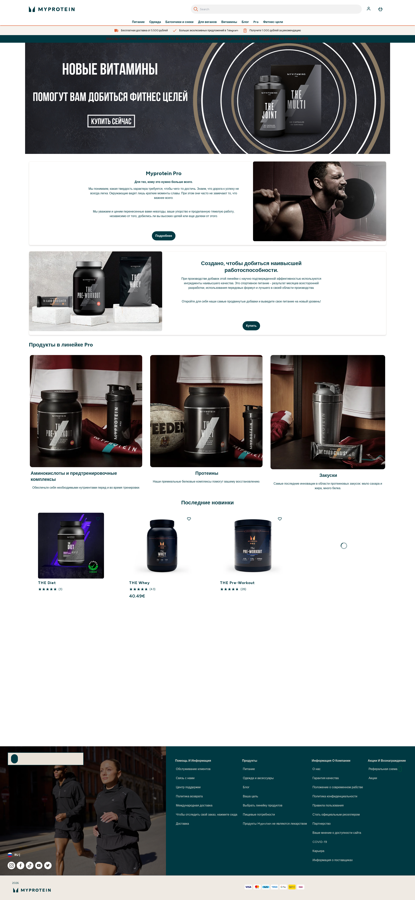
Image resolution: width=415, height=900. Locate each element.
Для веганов (207, 22)
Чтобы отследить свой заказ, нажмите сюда (206, 814)
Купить (251, 326)
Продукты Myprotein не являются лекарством (275, 823)
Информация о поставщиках (333, 860)
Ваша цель (250, 796)
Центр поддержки (188, 787)
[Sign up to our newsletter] (14, 758)
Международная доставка (194, 805)
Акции (373, 778)
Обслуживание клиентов (193, 769)
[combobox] (276, 9)
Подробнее (163, 236)
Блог (245, 22)
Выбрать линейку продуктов (262, 805)
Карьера (318, 851)
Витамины (229, 22)
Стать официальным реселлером (336, 814)
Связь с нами (185, 778)
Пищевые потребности (259, 814)
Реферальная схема (385, 769)
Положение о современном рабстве (338, 787)
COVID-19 (320, 842)
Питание (138, 22)
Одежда (155, 22)
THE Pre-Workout (237, 582)
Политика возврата (189, 796)
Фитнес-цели (273, 22)
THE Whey (139, 582)
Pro (256, 22)
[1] (207, 98)
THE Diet (47, 582)
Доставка (182, 823)
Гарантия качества (326, 778)
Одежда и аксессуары (258, 778)
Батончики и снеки (179, 22)
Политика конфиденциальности (335, 796)
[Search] (195, 9)
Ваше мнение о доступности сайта (337, 833)
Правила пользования (328, 805)
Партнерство (322, 823)
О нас (317, 769)
